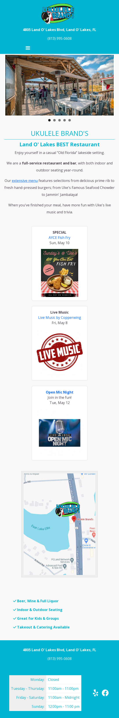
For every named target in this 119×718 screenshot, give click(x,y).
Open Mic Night (59, 392)
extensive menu (25, 180)
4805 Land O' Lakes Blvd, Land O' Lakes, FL (59, 29)
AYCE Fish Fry (59, 237)
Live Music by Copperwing (59, 317)
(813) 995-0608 (60, 38)
